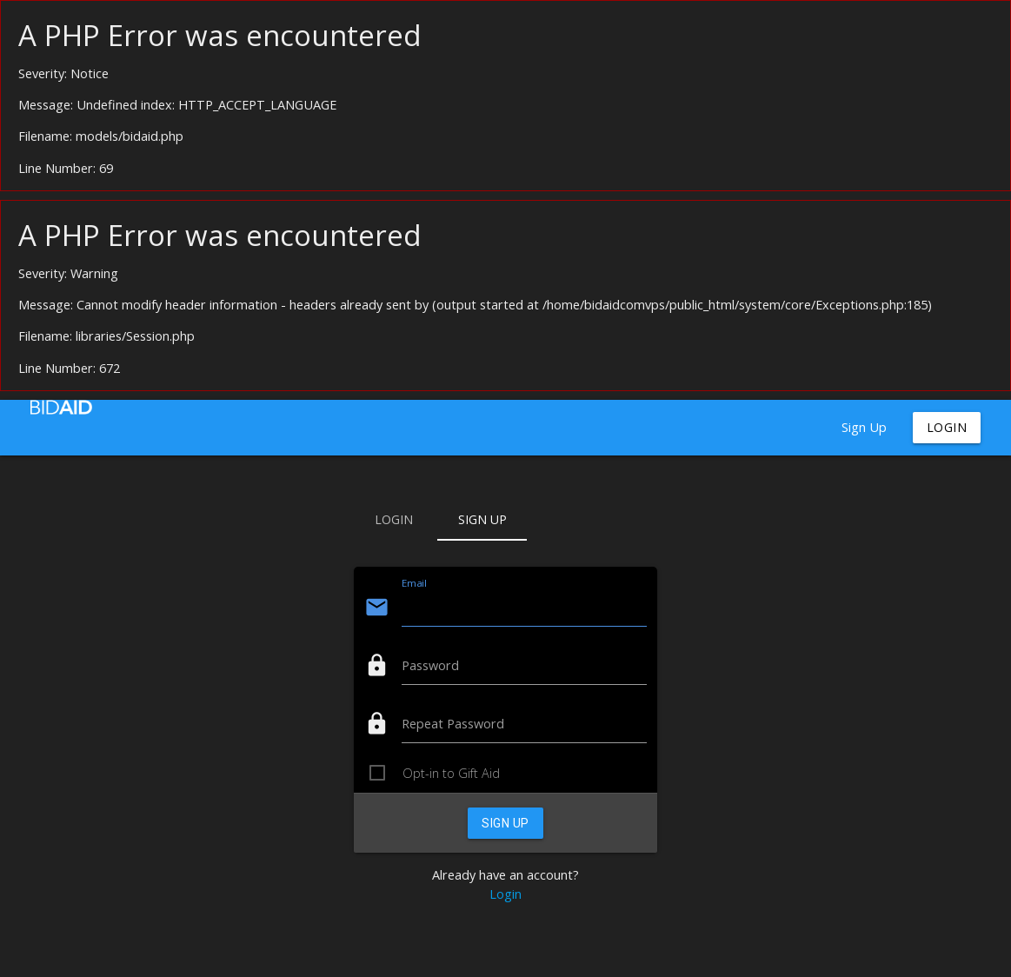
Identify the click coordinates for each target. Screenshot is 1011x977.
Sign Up (864, 427)
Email (414, 582)
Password (430, 665)
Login (947, 427)
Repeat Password (453, 723)
